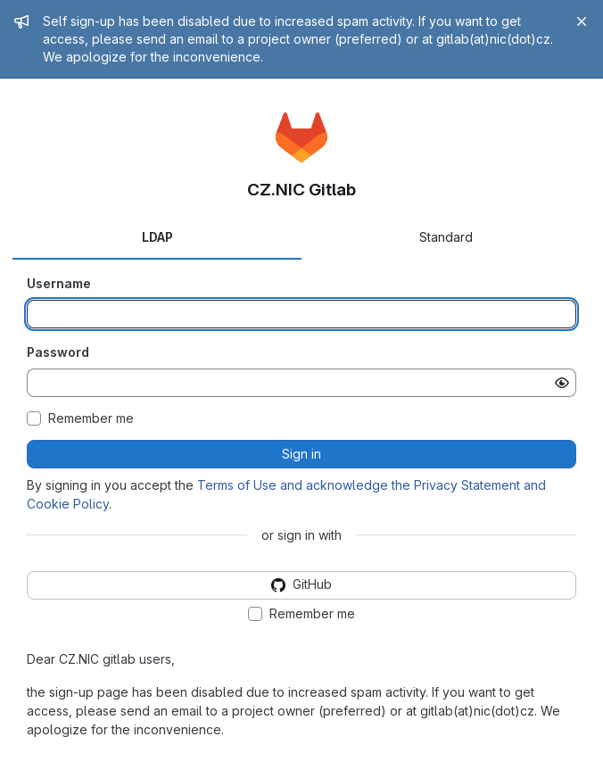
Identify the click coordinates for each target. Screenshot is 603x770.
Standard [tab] (446, 236)
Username (59, 283)
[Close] (581, 21)
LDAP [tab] (157, 236)
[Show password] (562, 382)
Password (58, 352)
